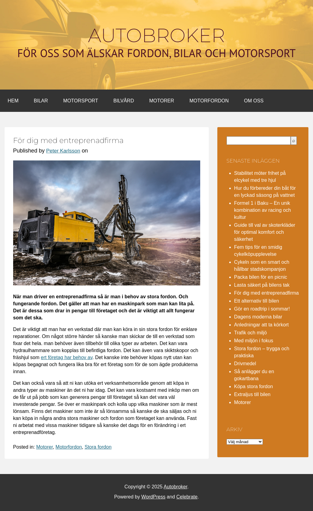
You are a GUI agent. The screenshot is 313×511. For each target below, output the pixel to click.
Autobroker (156, 35)
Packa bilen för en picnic (260, 277)
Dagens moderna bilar (258, 316)
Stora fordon (98, 447)
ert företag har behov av (67, 357)
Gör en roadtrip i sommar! (262, 308)
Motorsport (80, 100)
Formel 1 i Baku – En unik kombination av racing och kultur (262, 210)
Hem (13, 100)
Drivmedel (245, 363)
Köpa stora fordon (253, 386)
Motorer (161, 100)
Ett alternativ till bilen (256, 300)
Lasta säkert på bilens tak (261, 285)
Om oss (253, 100)
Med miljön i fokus (253, 340)
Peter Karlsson (63, 151)
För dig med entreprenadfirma (266, 293)
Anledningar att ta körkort (261, 324)
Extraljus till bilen (252, 394)
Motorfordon (209, 100)
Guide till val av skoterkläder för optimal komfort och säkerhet (264, 232)
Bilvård (123, 100)
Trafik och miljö (250, 332)
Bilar (41, 100)
